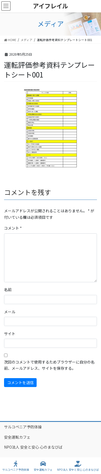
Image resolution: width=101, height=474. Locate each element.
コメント (13, 228)
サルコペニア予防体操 (23, 426)
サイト (9, 333)
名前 (8, 289)
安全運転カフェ (17, 437)
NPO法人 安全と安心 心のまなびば (33, 447)
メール (9, 311)
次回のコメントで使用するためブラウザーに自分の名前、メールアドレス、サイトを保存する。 (49, 365)
